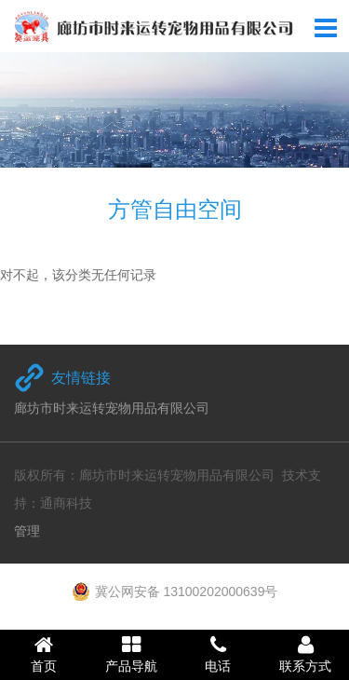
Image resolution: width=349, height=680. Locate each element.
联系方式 (305, 653)
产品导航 (131, 653)
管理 (27, 531)
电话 (218, 653)
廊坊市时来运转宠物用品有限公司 (111, 408)
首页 (43, 653)
